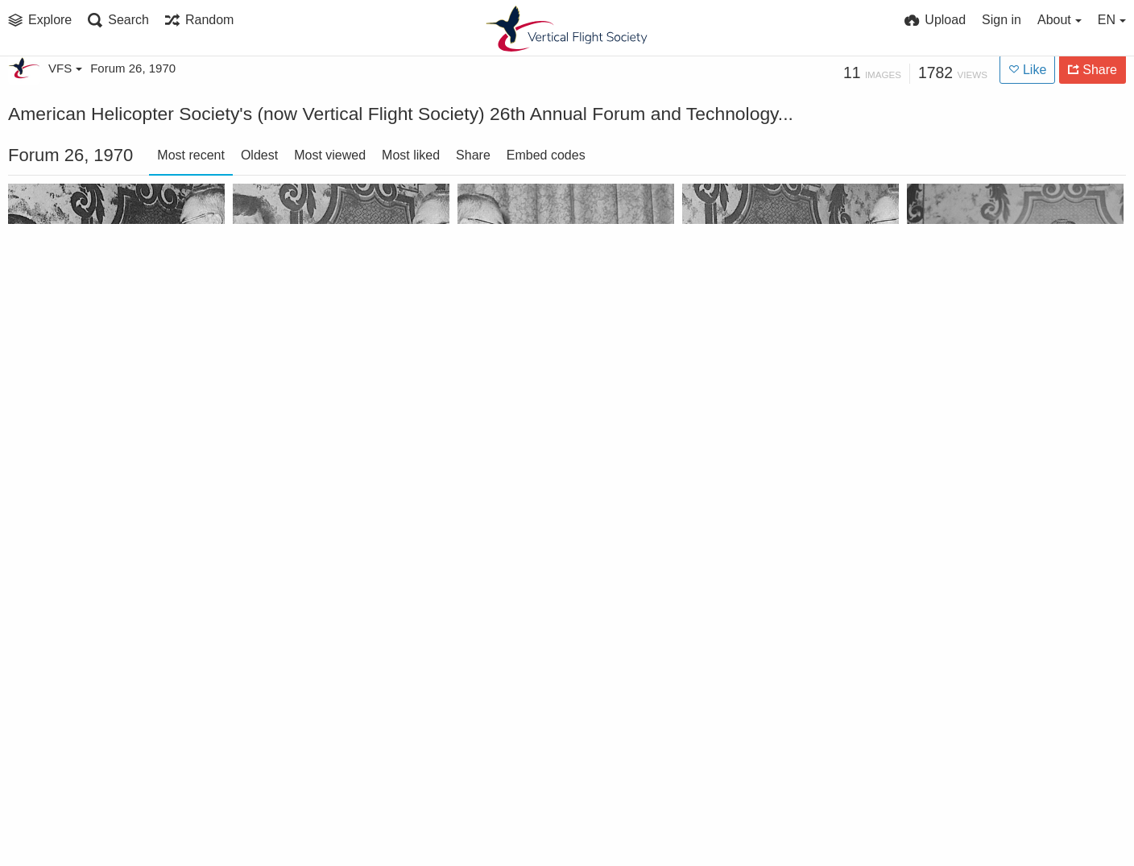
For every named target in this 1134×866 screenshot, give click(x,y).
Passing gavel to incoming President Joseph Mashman (96, 822)
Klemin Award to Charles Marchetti (995, 372)
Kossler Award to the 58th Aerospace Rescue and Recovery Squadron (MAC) (770, 372)
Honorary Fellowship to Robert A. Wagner (96, 597)
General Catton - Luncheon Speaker (995, 597)
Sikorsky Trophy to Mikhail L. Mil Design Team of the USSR (321, 372)
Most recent (191, 155)
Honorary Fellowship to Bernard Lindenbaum (321, 597)
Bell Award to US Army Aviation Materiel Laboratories (96, 372)
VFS (65, 68)
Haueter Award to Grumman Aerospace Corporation (546, 597)
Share (473, 155)
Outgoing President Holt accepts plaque (546, 372)
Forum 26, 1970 (133, 68)
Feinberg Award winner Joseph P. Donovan (770, 597)
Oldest (259, 155)
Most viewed (330, 155)
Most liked (411, 155)
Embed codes (546, 155)
